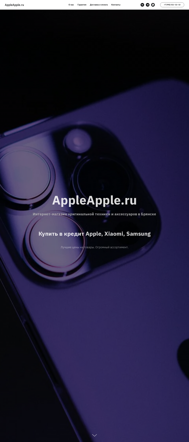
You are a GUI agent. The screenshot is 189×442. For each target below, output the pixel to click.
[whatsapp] (153, 5)
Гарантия (82, 5)
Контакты (115, 5)
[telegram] (147, 5)
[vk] (142, 5)
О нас (71, 5)
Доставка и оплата (99, 5)
